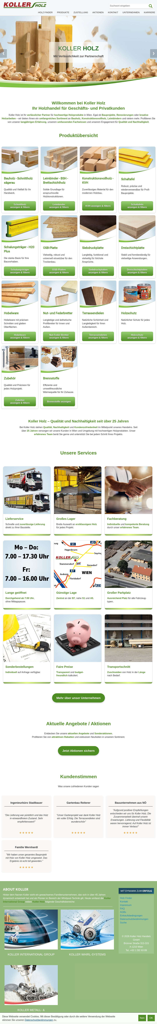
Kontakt (124, 901)
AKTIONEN (98, 12)
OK (151, 1018)
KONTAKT (113, 12)
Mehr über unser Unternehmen (78, 698)
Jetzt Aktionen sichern (78, 750)
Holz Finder (126, 898)
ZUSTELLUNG (81, 12)
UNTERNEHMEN (131, 12)
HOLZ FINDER (45, 12)
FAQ (122, 908)
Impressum (126, 905)
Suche (123, 922)
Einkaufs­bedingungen (131, 915)
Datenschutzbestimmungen (39, 1020)
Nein (142, 1018)
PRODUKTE (63, 12)
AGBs (123, 912)
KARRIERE (149, 12)
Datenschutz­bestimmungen (134, 919)
